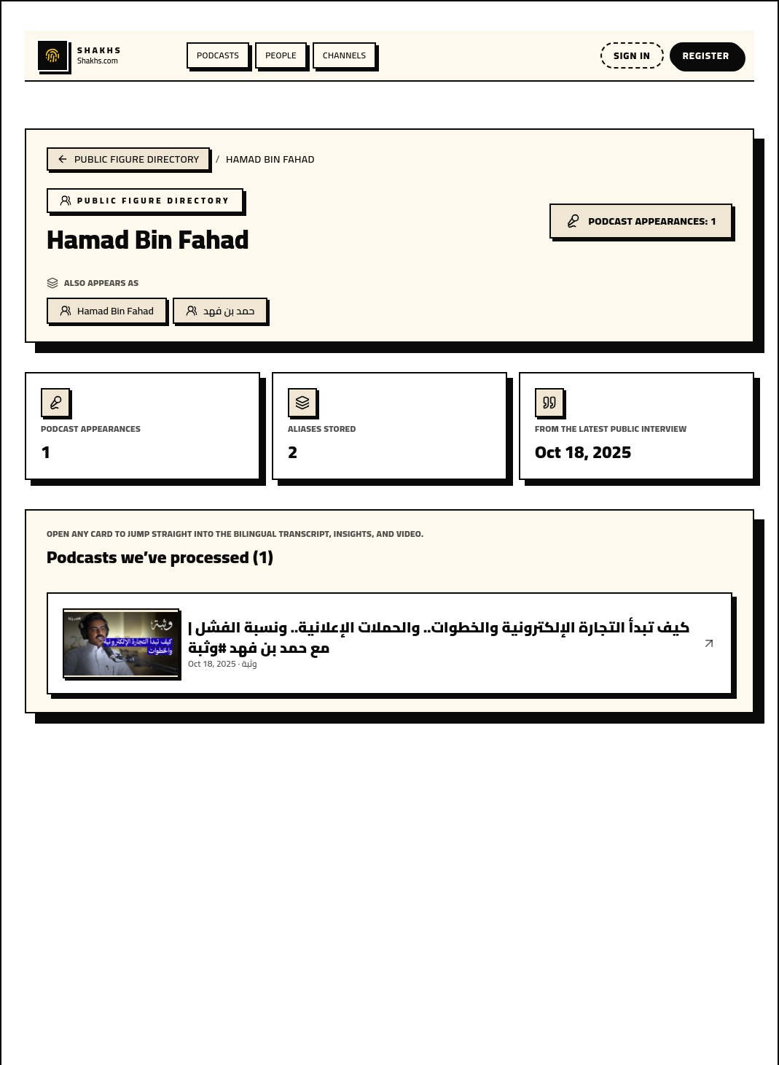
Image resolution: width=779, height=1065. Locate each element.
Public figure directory (128, 159)
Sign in (632, 55)
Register (706, 55)
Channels (344, 55)
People (281, 55)
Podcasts (218, 55)
